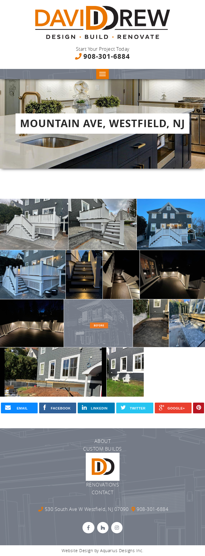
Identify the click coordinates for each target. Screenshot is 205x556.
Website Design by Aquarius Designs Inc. (102, 550)
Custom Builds (102, 449)
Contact (103, 492)
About (102, 441)
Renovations (102, 484)
